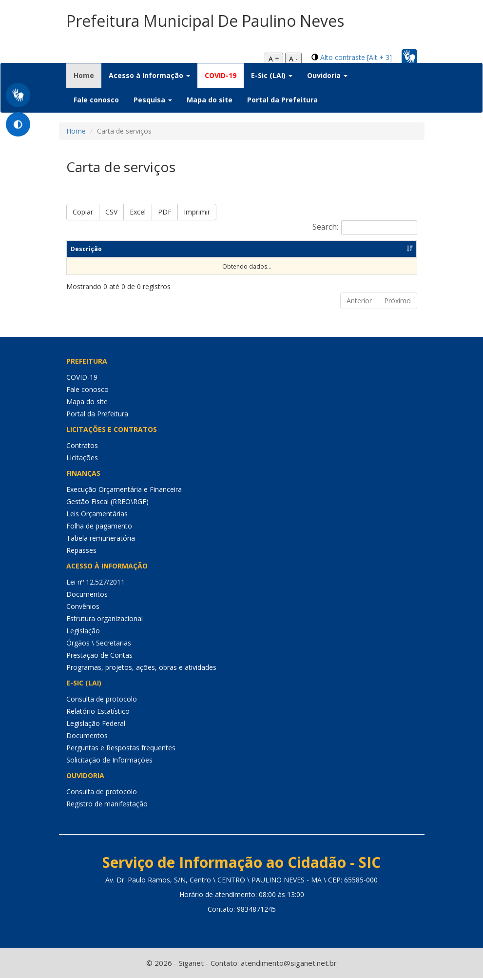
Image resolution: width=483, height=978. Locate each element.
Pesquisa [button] (153, 99)
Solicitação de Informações (109, 759)
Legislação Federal (95, 723)
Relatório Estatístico (98, 711)
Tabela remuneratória (100, 538)
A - (293, 58)
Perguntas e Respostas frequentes (120, 747)
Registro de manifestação (107, 803)
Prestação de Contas (99, 655)
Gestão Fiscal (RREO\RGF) (107, 501)
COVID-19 (220, 75)
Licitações (82, 457)
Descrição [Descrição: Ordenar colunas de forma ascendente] (86, 249)
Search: (364, 227)
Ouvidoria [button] (327, 75)
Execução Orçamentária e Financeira (124, 489)
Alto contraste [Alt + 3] (356, 57)
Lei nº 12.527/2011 (95, 582)
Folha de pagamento (99, 525)
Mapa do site (209, 99)
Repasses (81, 550)
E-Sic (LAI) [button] (271, 75)
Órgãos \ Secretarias (98, 642)
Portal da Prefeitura (282, 99)
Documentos (87, 594)
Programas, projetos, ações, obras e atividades (141, 667)
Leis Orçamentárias (97, 513)
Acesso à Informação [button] (149, 75)
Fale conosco (96, 99)
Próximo (397, 300)
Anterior (359, 300)
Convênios (82, 606)
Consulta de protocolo (101, 699)
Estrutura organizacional (104, 618)
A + (274, 58)
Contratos (82, 445)
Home (87, 75)
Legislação (83, 630)
